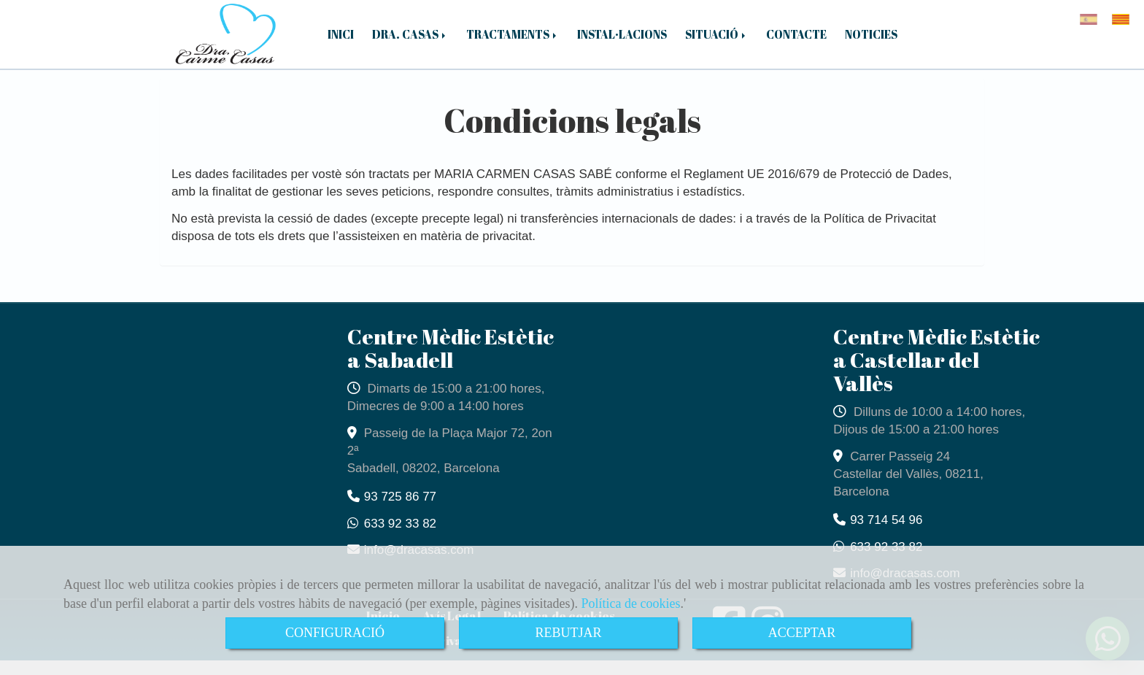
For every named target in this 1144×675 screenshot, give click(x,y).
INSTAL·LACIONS (622, 41)
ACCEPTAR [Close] (802, 632)
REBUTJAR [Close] (568, 632)
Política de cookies (631, 603)
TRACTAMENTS (512, 41)
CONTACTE (796, 41)
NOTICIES (871, 41)
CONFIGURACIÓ (334, 632)
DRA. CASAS (410, 41)
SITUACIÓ (716, 41)
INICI (341, 41)
